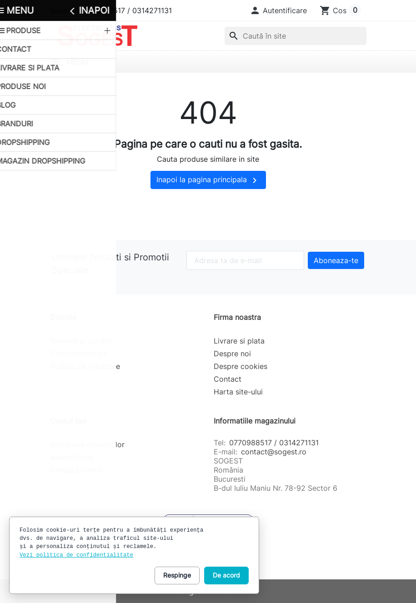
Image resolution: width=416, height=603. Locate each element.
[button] (278, 10)
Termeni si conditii (81, 340)
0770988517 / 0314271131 (274, 442)
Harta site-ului (238, 391)
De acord (226, 575)
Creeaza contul (76, 469)
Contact (227, 379)
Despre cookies (240, 366)
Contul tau (68, 420)
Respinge (177, 575)
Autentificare (72, 457)
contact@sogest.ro (273, 451)
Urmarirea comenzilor (87, 444)
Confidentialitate (78, 353)
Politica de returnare (85, 366)
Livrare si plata (239, 340)
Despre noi (232, 353)
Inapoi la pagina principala (208, 180)
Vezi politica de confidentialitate (76, 555)
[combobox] (295, 36)
